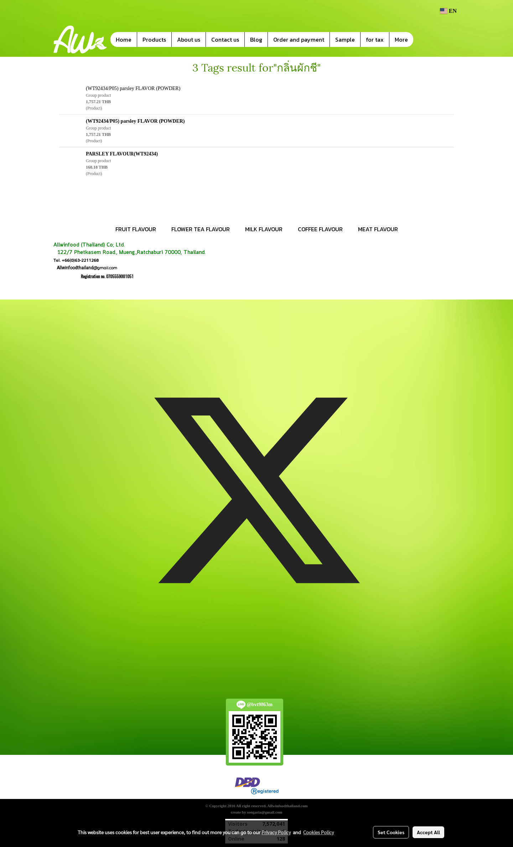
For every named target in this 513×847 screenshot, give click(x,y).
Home (123, 39)
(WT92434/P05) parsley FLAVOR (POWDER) (133, 88)
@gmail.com (85, 267)
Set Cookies (391, 832)
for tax (375, 39)
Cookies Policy (318, 832)
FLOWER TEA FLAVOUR (200, 229)
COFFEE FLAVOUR (320, 229)
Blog (256, 39)
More (401, 39)
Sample (345, 39)
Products (154, 39)
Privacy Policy (276, 832)
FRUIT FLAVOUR (135, 229)
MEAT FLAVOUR (378, 229)
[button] (424, 39)
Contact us (225, 39)
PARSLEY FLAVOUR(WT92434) (122, 154)
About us (188, 39)
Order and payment (298, 39)
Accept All (428, 832)
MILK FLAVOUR (264, 229)
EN (448, 11)
